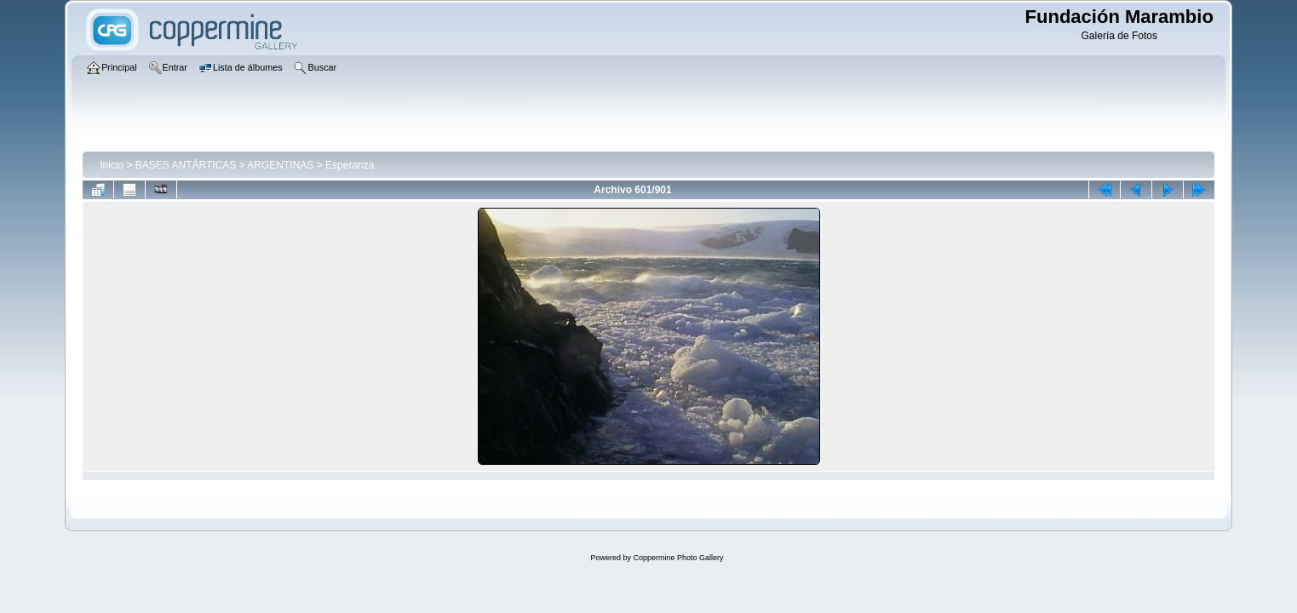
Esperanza (349, 165)
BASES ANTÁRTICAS (185, 165)
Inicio (111, 165)
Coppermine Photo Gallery (678, 557)
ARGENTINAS (280, 165)
